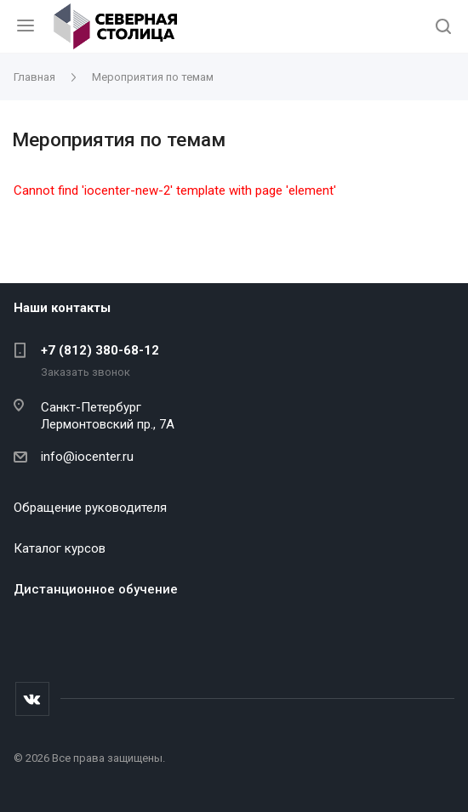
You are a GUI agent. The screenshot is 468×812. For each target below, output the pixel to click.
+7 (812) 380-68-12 (100, 350)
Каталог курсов (60, 548)
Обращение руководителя (90, 507)
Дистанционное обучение (96, 589)
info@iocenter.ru (87, 456)
